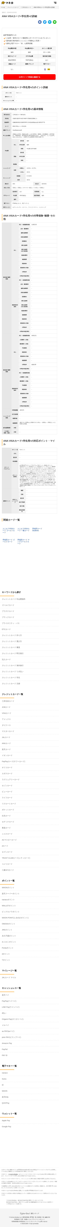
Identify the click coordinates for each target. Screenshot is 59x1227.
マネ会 (3, 7)
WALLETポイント (9, 906)
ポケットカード (8, 810)
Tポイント (6, 960)
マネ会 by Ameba (13, 1174)
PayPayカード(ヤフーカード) (13, 761)
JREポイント (7, 930)
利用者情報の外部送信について (21, 1221)
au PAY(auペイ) (8, 1031)
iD (3, 1085)
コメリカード (7, 864)
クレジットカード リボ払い (13, 671)
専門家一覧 (33, 1217)
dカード (5, 846)
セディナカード (8, 822)
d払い (4, 1013)
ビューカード (7, 792)
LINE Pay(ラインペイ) (10, 1007)
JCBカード (6, 707)
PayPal (5, 1049)
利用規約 (16, 1219)
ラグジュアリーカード (11, 779)
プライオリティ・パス (11, 623)
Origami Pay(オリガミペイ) (12, 1019)
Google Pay (6, 1126)
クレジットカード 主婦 (11, 684)
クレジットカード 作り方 (12, 635)
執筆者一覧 (40, 1217)
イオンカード (7, 755)
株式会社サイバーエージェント (40, 1202)
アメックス (6, 719)
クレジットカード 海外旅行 (13, 665)
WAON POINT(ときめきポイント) (15, 918)
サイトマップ (35, 1221)
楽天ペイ (5, 995)
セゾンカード (7, 786)
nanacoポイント (8, 900)
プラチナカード (8, 611)
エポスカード (7, 773)
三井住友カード (26, 7)
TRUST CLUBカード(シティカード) (16, 858)
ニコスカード (7, 834)
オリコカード (7, 767)
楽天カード (6, 749)
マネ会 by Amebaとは (15, 1217)
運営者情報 (25, 1217)
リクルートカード (9, 804)
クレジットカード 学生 (11, 678)
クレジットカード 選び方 (12, 641)
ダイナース (6, 725)
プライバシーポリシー (38, 1219)
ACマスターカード (9, 840)
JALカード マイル (9, 977)
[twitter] (45, 22)
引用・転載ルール (25, 1219)
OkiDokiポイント (8, 924)
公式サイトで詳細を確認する (29, 77)
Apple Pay (6, 1120)
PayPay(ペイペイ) (9, 1001)
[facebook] (40, 22)
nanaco (5, 1073)
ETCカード (6, 629)
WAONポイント (8, 888)
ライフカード (7, 798)
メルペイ (5, 1025)
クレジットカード (13, 7)
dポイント (6, 954)
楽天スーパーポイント (11, 894)
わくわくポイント (9, 942)
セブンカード (7, 852)
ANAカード (6, 743)
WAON (4, 1091)
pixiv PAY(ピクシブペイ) (11, 1037)
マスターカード (8, 731)
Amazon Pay (7, 1043)
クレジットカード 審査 (11, 647)
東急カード (6, 828)
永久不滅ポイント (9, 936)
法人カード (6, 659)
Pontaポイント (8, 948)
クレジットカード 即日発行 (13, 653)
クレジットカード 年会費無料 (13, 599)
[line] (54, 22)
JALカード (6, 737)
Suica (4, 1079)
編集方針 (47, 1217)
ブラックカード (8, 617)
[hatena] (49, 22)
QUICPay (5, 1103)
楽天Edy (5, 1097)
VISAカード (6, 713)
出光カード (6, 816)
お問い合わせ (43, 1221)
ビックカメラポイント (11, 912)
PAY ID (4, 1055)
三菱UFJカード (8, 870)
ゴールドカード (8, 605)
